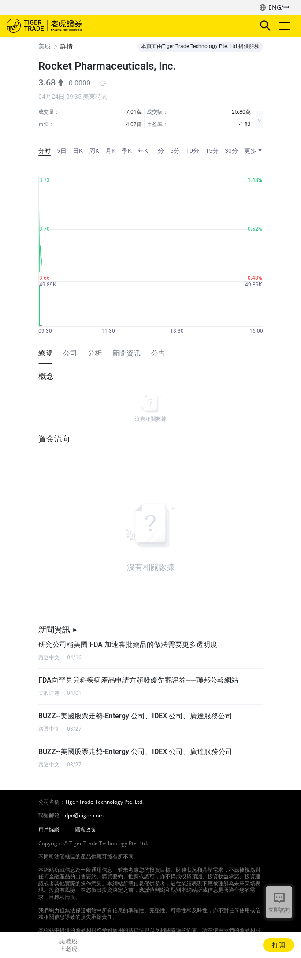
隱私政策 (85, 829)
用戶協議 (48, 829)
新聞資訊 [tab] (126, 353)
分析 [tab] (95, 353)
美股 (44, 46)
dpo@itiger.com (84, 815)
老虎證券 (57, 26)
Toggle (283, 26)
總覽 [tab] (45, 353)
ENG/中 (279, 7)
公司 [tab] (70, 353)
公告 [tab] (158, 353)
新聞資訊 (57, 629)
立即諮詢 (279, 909)
